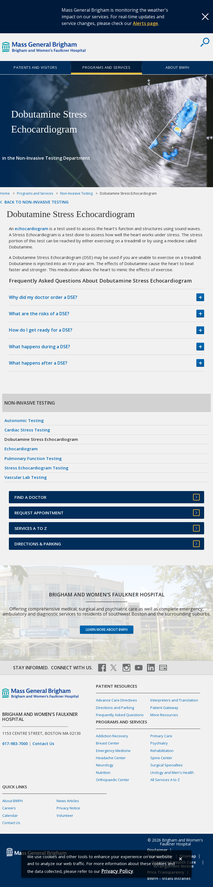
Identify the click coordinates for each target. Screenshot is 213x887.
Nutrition (103, 772)
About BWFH (177, 67)
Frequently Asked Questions (120, 714)
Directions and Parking (115, 707)
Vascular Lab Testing (25, 477)
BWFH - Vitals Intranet (169, 878)
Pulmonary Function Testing (33, 458)
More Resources (164, 714)
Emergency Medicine (113, 750)
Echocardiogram (21, 448)
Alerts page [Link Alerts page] (145, 23)
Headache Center (111, 757)
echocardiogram (31, 228)
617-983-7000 (15, 743)
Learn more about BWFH (107, 629)
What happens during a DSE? (39, 347)
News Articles (68, 800)
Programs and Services (106, 67)
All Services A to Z (165, 779)
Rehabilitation (162, 750)
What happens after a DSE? (38, 363)
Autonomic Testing (24, 420)
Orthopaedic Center (112, 779)
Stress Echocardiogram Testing (36, 468)
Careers (9, 807)
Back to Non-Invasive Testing (36, 202)
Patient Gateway (164, 707)
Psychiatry (159, 743)
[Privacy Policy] (117, 870)
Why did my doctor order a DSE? (43, 297)
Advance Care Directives (116, 700)
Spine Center (161, 757)
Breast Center (107, 743)
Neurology (104, 765)
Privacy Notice (68, 807)
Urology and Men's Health (172, 772)
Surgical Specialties (166, 765)
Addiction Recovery (112, 735)
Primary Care (161, 735)
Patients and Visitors (35, 67)
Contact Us (43, 743)
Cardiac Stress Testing (27, 430)
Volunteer (65, 815)
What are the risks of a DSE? (39, 314)
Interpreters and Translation (174, 700)
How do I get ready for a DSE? (40, 330)
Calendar (10, 815)
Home (5, 193)
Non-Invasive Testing (76, 193)
